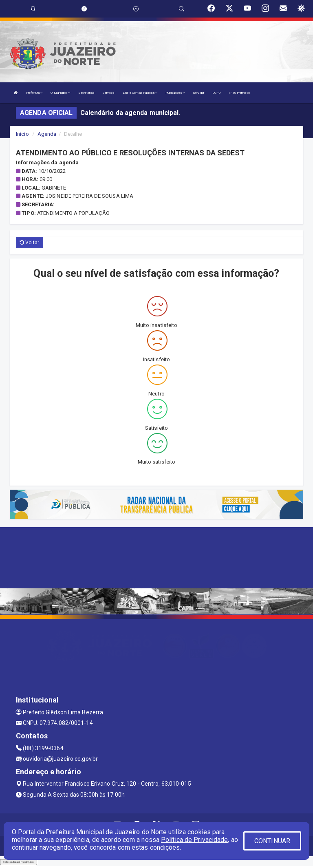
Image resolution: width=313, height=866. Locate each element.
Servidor (198, 93)
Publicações (175, 93)
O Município (60, 93)
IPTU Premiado (239, 93)
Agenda (47, 134)
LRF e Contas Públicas (140, 93)
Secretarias (86, 93)
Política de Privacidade (194, 840)
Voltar (29, 242)
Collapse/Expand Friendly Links (18, 862)
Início (22, 134)
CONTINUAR (272, 841)
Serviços (108, 93)
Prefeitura (34, 93)
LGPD (216, 93)
